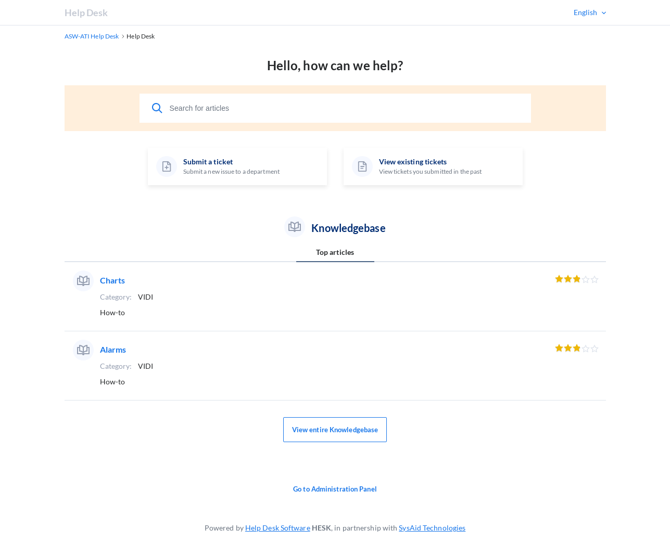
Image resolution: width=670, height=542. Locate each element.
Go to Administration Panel (335, 489)
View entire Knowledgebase (335, 430)
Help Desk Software (277, 527)
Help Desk (86, 12)
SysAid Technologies (432, 527)
